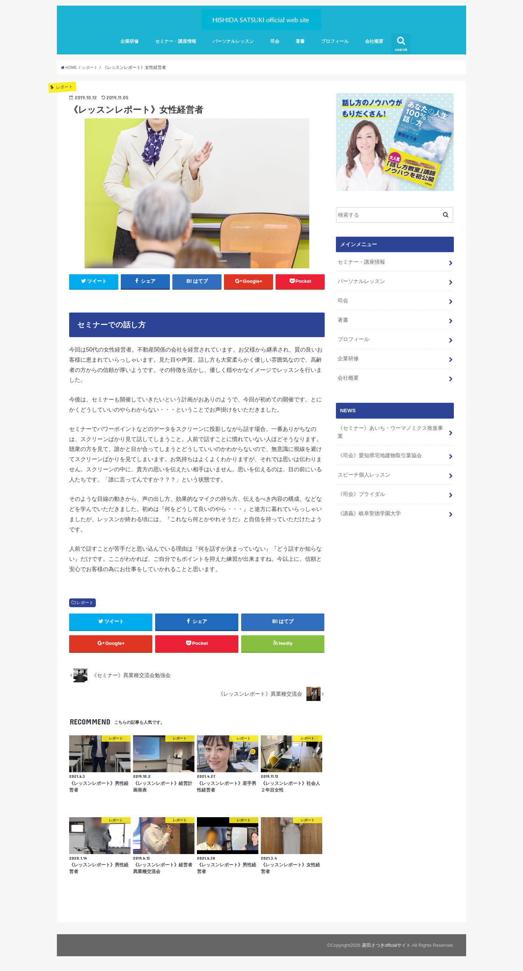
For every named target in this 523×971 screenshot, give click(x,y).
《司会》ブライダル (361, 485)
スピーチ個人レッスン (363, 467)
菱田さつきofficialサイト (386, 948)
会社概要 (374, 41)
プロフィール (335, 41)
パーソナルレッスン (233, 41)
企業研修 (129, 41)
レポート (85, 603)
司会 (274, 41)
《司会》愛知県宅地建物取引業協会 (379, 448)
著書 (300, 41)
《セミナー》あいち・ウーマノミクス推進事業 (390, 426)
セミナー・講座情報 (175, 41)
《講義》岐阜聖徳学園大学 (368, 504)
